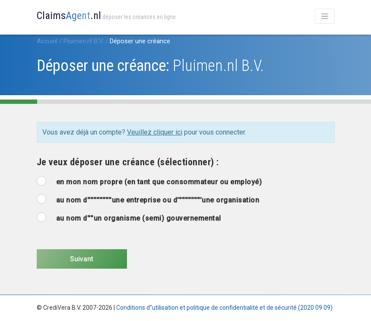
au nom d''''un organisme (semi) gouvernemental (138, 218)
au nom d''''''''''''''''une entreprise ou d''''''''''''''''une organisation (158, 200)
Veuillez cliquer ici (154, 132)
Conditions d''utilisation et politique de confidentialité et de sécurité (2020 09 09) (224, 307)
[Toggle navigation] (325, 16)
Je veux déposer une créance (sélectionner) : (128, 162)
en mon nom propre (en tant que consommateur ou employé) (159, 182)
